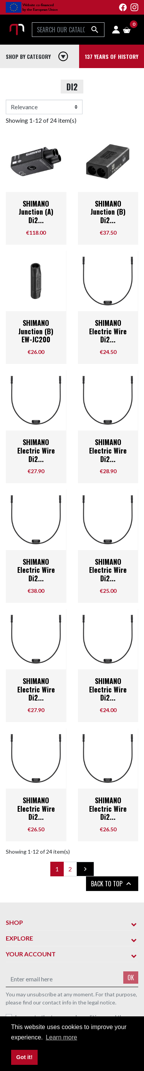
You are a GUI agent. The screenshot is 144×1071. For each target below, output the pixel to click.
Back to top (112, 883)
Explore (19, 938)
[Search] (68, 29)
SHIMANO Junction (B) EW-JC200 (35, 331)
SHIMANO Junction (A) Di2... (36, 212)
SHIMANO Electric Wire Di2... (108, 331)
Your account (31, 954)
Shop (14, 922)
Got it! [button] (24, 1057)
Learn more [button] (61, 1037)
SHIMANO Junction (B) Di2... (108, 212)
